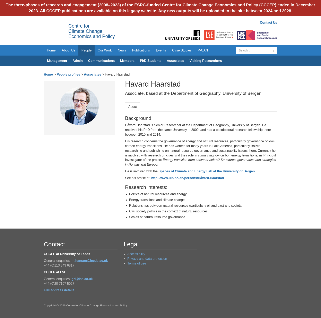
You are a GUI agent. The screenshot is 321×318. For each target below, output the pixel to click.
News (122, 50)
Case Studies (182, 50)
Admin (77, 60)
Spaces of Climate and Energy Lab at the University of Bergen (206, 171)
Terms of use (136, 263)
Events (161, 50)
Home (51, 50)
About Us (68, 50)
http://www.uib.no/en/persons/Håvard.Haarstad (187, 178)
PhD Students (150, 60)
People (86, 50)
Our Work (105, 50)
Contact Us (268, 22)
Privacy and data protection (147, 258)
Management (57, 60)
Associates (175, 60)
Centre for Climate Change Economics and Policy (91, 31)
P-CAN (203, 50)
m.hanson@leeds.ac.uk (89, 260)
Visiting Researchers (206, 60)
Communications (101, 60)
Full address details (59, 290)
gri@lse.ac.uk (82, 279)
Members (127, 60)
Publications (141, 50)
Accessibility (136, 254)
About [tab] (132, 106)
